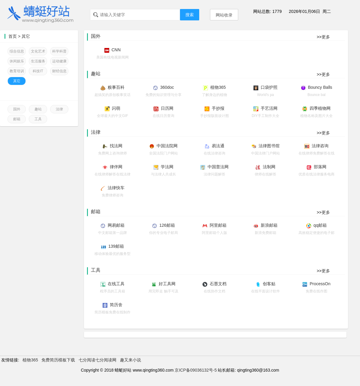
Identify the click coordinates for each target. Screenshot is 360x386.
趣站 (38, 109)
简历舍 (116, 304)
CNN (116, 49)
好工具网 (167, 283)
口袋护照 (269, 87)
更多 (326, 36)
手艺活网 (269, 108)
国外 (16, 109)
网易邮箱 (116, 225)
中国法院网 (167, 145)
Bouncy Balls (320, 87)
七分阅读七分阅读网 (97, 360)
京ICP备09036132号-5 (196, 370)
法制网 (269, 166)
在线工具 (116, 283)
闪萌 (116, 108)
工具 (38, 119)
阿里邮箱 (218, 225)
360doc (167, 87)
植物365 (218, 87)
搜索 (189, 14)
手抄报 (218, 108)
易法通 (218, 145)
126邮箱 (167, 225)
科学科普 (59, 51)
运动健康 (59, 61)
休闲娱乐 (17, 61)
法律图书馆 (269, 145)
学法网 (167, 166)
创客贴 (269, 283)
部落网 (320, 166)
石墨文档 (218, 283)
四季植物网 (320, 108)
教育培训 (17, 71)
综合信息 (17, 51)
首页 (12, 36)
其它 (26, 36)
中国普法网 (218, 166)
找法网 (116, 145)
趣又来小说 (130, 360)
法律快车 (116, 187)
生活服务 (38, 61)
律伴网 (116, 166)
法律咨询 (320, 145)
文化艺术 (38, 51)
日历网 (167, 108)
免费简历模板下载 (58, 360)
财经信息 (59, 71)
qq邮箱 (320, 225)
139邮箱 (116, 246)
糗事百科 (116, 87)
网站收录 (224, 15)
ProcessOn (320, 283)
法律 (59, 109)
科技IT (38, 71)
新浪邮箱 (269, 225)
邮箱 (16, 119)
